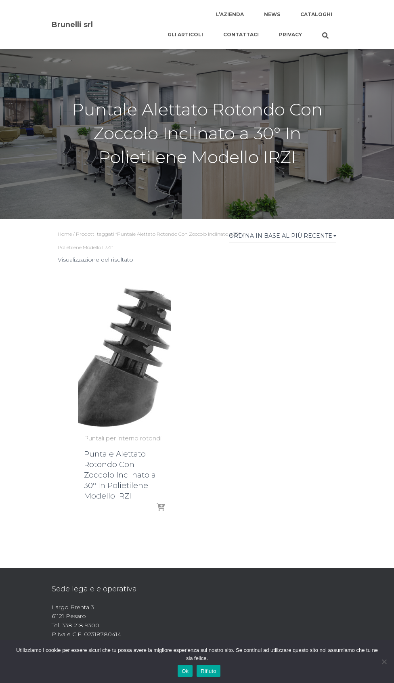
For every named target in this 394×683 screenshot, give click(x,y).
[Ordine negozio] (282, 237)
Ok (185, 671)
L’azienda (230, 14)
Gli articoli (185, 34)
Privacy (290, 34)
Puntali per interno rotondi (122, 438)
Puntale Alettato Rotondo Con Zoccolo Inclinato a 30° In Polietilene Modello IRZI (120, 475)
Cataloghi (316, 14)
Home (65, 234)
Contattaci (241, 34)
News (272, 14)
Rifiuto (208, 671)
